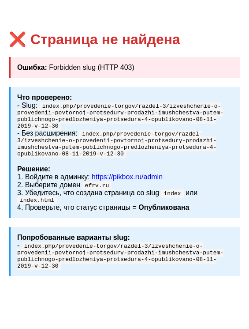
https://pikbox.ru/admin (127, 185)
